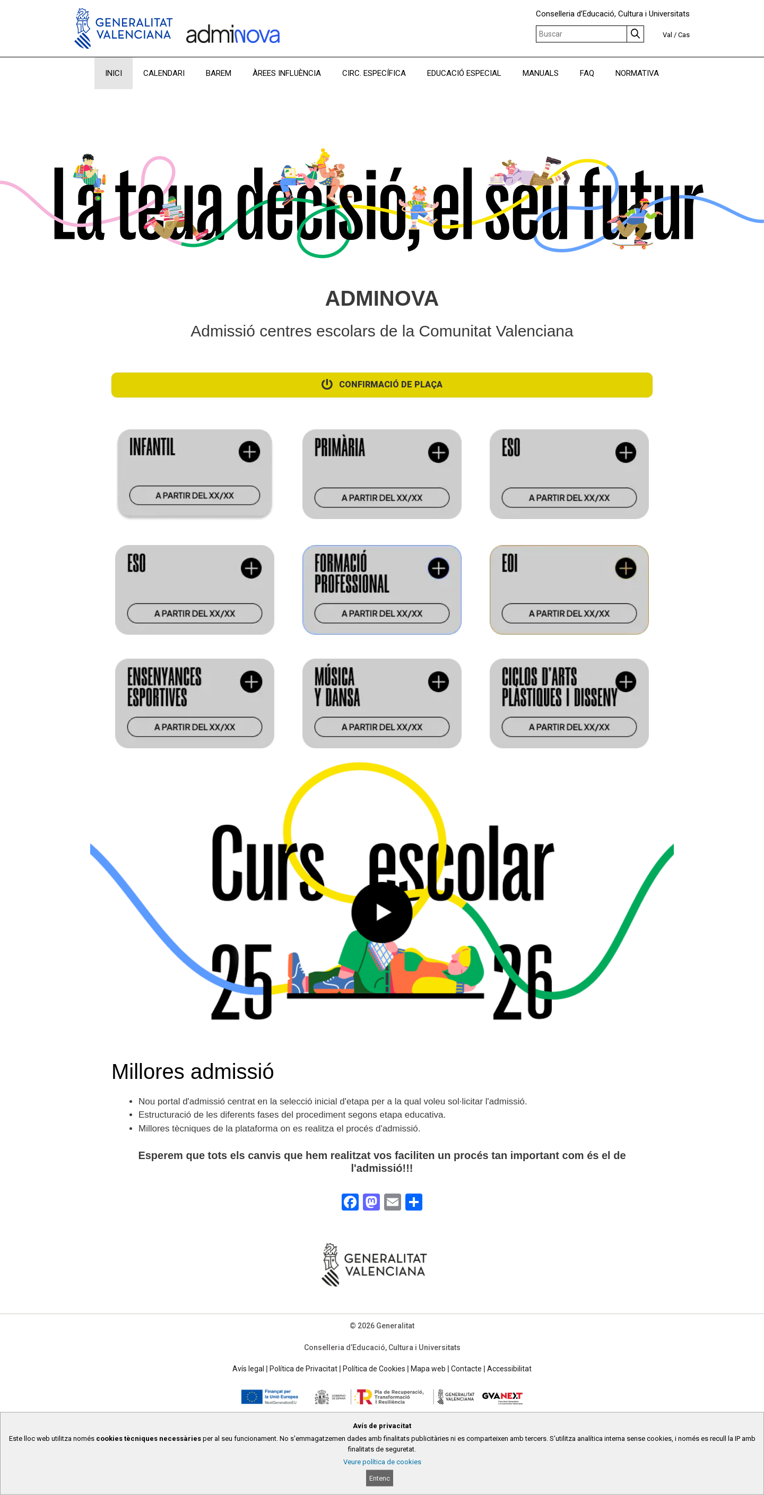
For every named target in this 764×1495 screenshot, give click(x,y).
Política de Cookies (374, 1368)
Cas (684, 35)
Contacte (466, 1368)
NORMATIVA (637, 73)
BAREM (218, 73)
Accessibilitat (509, 1368)
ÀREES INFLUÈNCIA (287, 73)
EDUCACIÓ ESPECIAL (464, 73)
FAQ (587, 73)
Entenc (379, 1478)
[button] (382, 919)
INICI (113, 73)
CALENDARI (164, 73)
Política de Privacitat (303, 1368)
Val (667, 35)
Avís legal (248, 1368)
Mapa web (428, 1368)
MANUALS (541, 73)
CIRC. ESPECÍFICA (374, 73)
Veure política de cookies (382, 1462)
